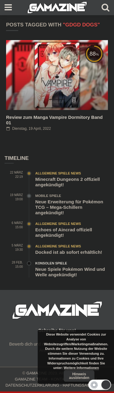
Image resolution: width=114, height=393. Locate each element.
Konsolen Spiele (51, 263)
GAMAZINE (36, 373)
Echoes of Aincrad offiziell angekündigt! (63, 232)
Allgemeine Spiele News (58, 173)
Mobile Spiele (48, 196)
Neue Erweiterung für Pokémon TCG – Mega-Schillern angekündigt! (69, 207)
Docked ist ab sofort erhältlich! (68, 252)
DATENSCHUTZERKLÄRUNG (32, 385)
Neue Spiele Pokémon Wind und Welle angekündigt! (70, 272)
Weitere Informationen (81, 368)
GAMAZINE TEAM (31, 379)
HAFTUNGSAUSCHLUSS (86, 385)
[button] (99, 385)
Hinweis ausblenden (79, 376)
